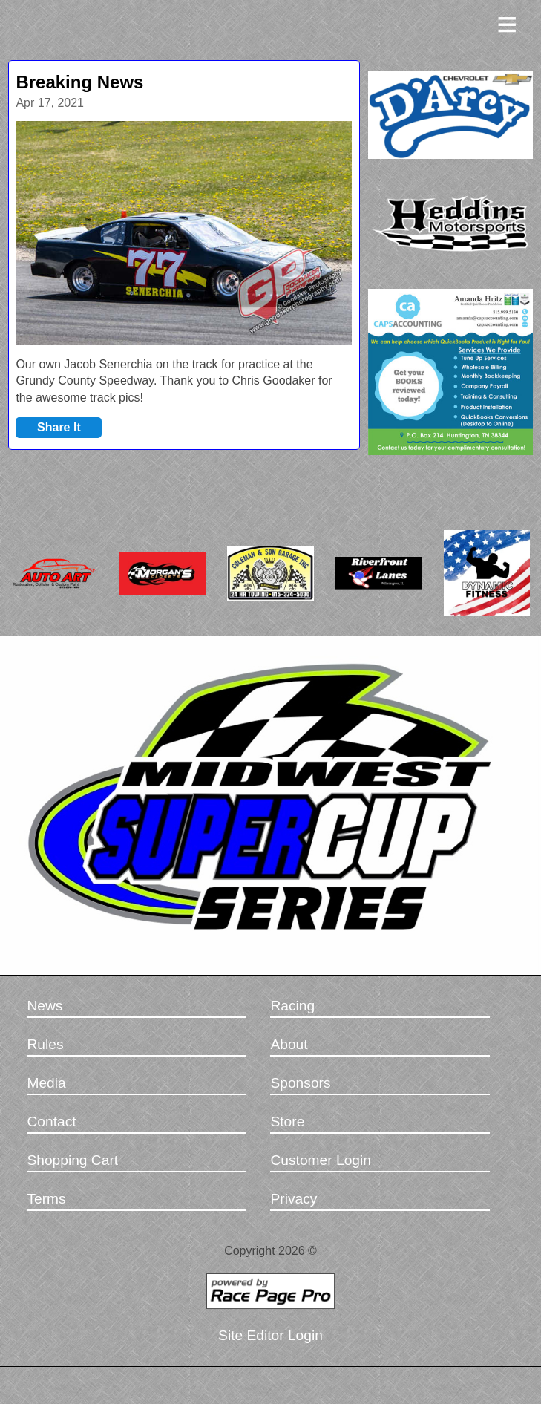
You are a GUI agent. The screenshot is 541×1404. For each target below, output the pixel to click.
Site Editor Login (270, 1335)
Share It (59, 427)
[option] (184, 233)
